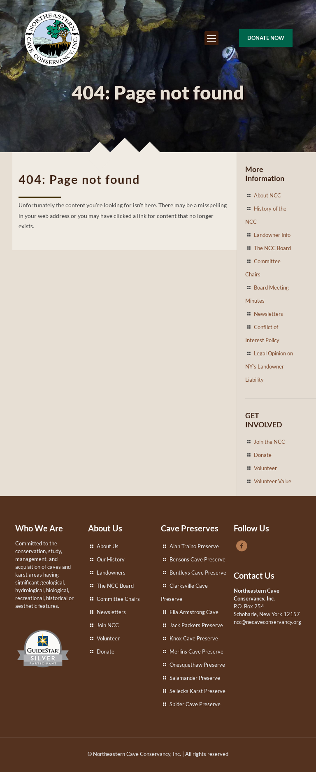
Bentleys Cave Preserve (198, 572)
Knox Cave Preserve (194, 638)
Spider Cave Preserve (195, 704)
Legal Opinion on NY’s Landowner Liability (269, 366)
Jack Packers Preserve (196, 625)
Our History (111, 559)
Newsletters (268, 314)
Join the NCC (269, 441)
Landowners (111, 572)
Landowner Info (272, 235)
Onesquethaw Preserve (197, 664)
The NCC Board (272, 248)
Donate (263, 455)
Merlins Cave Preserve (196, 651)
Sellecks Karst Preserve (197, 691)
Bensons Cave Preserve (197, 559)
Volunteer (265, 468)
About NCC (267, 195)
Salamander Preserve (195, 678)
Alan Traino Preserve (194, 546)
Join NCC (108, 625)
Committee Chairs (118, 599)
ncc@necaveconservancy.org (267, 622)
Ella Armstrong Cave (194, 612)
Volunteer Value (272, 481)
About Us (107, 546)
